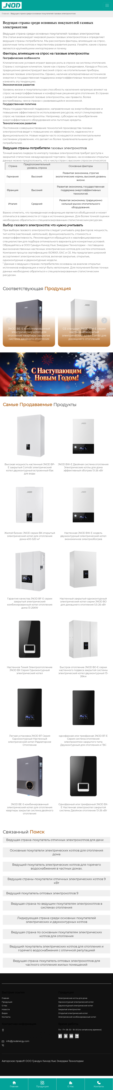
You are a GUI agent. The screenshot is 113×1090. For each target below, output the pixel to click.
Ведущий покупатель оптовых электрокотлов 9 (42, 893)
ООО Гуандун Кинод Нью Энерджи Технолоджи (54, 245)
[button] (104, 320)
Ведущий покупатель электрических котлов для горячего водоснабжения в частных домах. (56, 866)
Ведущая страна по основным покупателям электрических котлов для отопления (56, 934)
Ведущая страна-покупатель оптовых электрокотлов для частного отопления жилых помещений (56, 962)
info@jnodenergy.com (17, 1041)
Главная (5, 13)
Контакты (99, 1084)
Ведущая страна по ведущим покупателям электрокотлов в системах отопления (56, 905)
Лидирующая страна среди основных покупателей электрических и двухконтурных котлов (56, 920)
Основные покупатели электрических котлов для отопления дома (56, 852)
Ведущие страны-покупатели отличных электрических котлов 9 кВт (57, 881)
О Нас (70, 1084)
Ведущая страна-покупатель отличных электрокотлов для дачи (55, 840)
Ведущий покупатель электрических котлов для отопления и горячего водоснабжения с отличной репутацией (57, 948)
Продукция (42, 1084)
